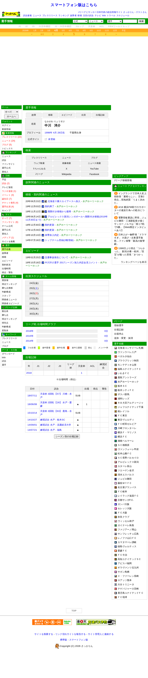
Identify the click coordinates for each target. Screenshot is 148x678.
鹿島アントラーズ (127, 377)
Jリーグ (39, 174)
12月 (115, 30)
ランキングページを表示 (134, 262)
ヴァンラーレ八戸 (127, 352)
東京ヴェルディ (126, 419)
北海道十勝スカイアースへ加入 (64, 201)
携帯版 (63, 639)
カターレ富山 (125, 466)
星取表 (5, 330)
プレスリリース (49, 15)
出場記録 (100, 115)
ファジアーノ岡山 (127, 529)
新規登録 (6, 129)
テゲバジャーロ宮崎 (128, 588)
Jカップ (80, 26)
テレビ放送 (7, 187)
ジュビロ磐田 (125, 479)
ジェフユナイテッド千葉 (130, 407)
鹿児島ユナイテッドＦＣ (130, 593)
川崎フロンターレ (127, 428)
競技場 (5, 280)
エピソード (7, 261)
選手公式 (6, 168)
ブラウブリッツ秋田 (128, 360)
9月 (91, 30)
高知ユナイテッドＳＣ (129, 559)
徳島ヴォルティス (127, 546)
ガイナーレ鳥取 (126, 525)
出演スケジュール (36, 276)
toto (104, 15)
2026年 (25, 30)
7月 (77, 30)
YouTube (94, 169)
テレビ (98, 15)
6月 (70, 30)
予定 (124, 30)
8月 (84, 30)
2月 (42, 30)
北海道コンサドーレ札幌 (130, 348)
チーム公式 (7, 226)
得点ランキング (9, 284)
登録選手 (119, 325)
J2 (26, 26)
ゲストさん (141, 12)
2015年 (30, 336)
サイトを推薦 (8, 241)
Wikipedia (66, 174)
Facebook (94, 174)
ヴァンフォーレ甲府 (128, 449)
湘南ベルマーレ (126, 441)
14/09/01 (32, 424)
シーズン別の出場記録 (67, 436)
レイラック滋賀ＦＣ (128, 495)
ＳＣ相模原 (123, 445)
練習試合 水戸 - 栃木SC (52, 419)
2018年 (30, 331)
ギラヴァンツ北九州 (128, 567)
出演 (83, 115)
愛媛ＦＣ (122, 550)
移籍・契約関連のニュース (42, 194)
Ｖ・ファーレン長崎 (128, 576)
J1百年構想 (44, 26)
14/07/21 (32, 430)
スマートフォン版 (78, 639)
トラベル (111, 15)
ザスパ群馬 (123, 394)
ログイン (6, 125)
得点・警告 (7, 272)
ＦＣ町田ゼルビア (127, 424)
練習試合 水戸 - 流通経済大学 (55, 424)
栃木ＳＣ (122, 386)
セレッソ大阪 (125, 508)
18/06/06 (32, 404)
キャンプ (6, 210)
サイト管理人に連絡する (101, 634)
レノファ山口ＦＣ (127, 538)
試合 (4, 160)
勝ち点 (5, 315)
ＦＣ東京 (122, 415)
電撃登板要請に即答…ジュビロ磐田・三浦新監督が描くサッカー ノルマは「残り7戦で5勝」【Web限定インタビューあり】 (130, 224)
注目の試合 (88, 15)
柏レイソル (123, 411)
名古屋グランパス (127, 487)
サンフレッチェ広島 (128, 533)
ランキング (63, 15)
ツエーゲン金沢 (126, 470)
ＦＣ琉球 (122, 597)
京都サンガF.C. (126, 500)
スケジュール (122, 15)
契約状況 (6, 264)
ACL (101, 26)
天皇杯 (91, 26)
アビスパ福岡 (125, 563)
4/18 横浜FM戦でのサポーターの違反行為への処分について (130, 210)
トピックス (7, 148)
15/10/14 (32, 413)
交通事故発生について (56, 257)
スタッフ (6, 295)
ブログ (5, 346)
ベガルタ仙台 (125, 356)
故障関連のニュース (38, 182)
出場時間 (6, 268)
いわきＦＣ (123, 373)
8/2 (42, 34)
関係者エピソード (10, 303)
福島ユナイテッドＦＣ (129, 369)
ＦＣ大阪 (122, 512)
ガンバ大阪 (123, 504)
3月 (49, 30)
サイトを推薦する (43, 634)
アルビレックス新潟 (128, 462)
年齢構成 (6, 292)
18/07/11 (32, 395)
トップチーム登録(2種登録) (59, 240)
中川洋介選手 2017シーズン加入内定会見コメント (71, 262)
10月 (99, 30)
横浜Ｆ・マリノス (127, 432)
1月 (35, 30)
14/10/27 (32, 419)
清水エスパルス (126, 474)
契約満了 (49, 206)
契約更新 (49, 225)
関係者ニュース (9, 299)
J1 (19, 26)
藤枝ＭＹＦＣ (125, 483)
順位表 (5, 311)
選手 (4, 365)
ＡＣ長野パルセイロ (128, 457)
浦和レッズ (123, 398)
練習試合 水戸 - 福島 (51, 430)
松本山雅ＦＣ (125, 453)
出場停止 (119, 333)
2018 (29, 373)
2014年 (30, 341)
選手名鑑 (6, 249)
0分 (106, 331)
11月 (107, 30)
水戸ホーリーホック (128, 381)
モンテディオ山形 (127, 364)
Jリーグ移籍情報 (123, 180)
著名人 (5, 172)
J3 (33, 26)
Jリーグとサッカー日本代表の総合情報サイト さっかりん (106, 12)
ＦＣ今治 (122, 555)
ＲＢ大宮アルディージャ (130, 402)
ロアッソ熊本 (125, 580)
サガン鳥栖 (123, 571)
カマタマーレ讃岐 (127, 542)
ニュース (37, 15)
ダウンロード (8, 354)
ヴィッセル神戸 (126, 521)
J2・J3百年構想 (63, 26)
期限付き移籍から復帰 (59, 211)
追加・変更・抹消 (123, 338)
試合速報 (27, 15)
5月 (63, 30)
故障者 (73, 15)
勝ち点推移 (7, 288)
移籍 (80, 15)
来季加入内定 (52, 235)
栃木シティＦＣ (126, 390)
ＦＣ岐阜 (122, 491)
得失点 (5, 323)
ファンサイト (8, 164)
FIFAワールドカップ (119, 26)
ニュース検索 (94, 163)
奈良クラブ (123, 517)
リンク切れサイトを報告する (70, 634)
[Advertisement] (74, 70)
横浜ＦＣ (122, 436)
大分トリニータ (126, 584)
